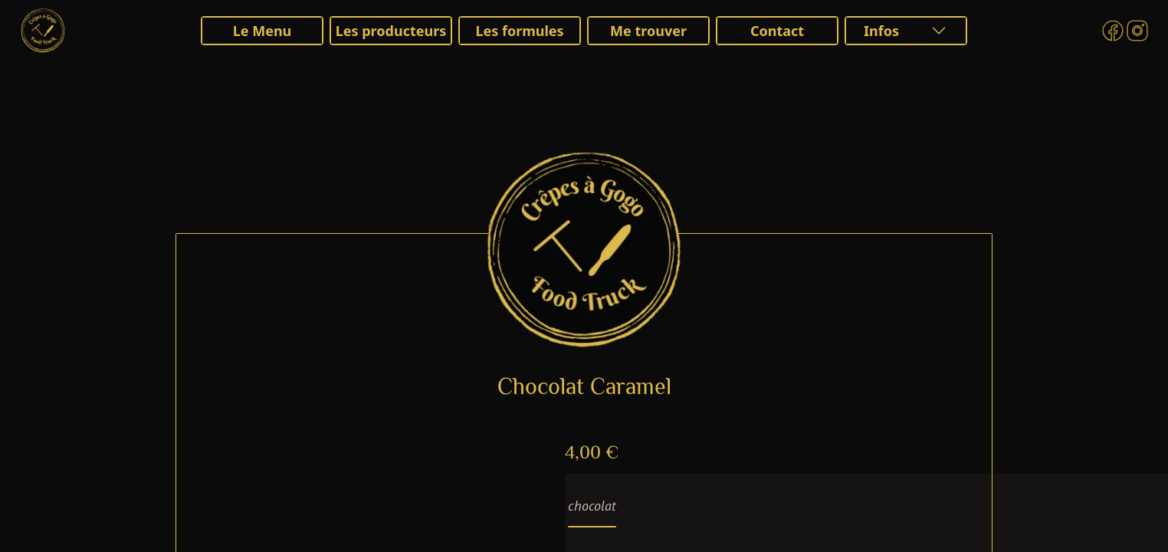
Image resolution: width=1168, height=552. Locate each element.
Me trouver (648, 30)
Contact (777, 30)
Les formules (519, 30)
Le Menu (262, 30)
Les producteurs (391, 30)
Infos (906, 30)
